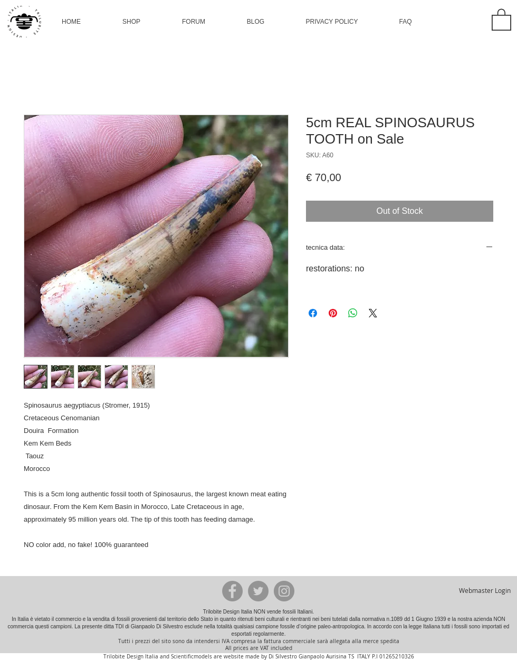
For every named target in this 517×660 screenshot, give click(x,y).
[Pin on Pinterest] (333, 313)
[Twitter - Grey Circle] (258, 591)
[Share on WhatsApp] (353, 313)
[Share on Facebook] (313, 313)
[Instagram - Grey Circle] (284, 591)
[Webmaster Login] (484, 591)
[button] (131, 21)
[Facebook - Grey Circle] (232, 591)
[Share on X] (373, 313)
